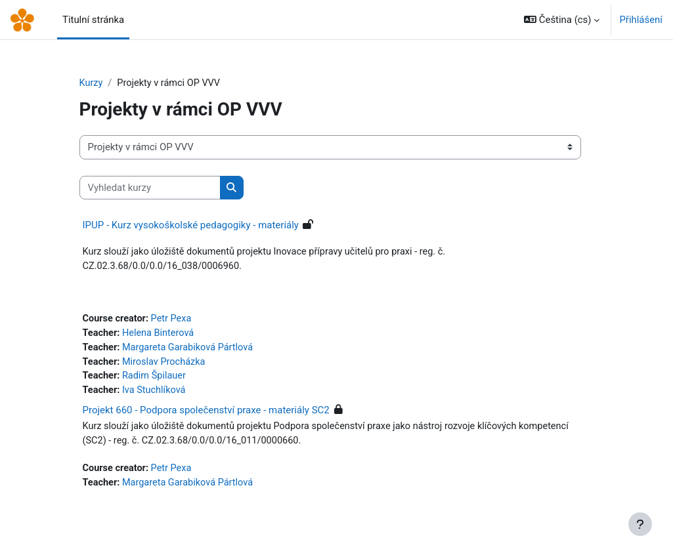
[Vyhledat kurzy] (150, 187)
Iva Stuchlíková (155, 394)
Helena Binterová (160, 335)
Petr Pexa (174, 321)
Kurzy (91, 83)
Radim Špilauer (156, 379)
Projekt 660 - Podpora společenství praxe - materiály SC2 (206, 414)
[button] (561, 19)
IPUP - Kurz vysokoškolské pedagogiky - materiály (191, 226)
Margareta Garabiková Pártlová (190, 350)
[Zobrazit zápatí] (640, 524)
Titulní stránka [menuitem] (93, 20)
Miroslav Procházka (166, 365)
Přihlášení (640, 20)
